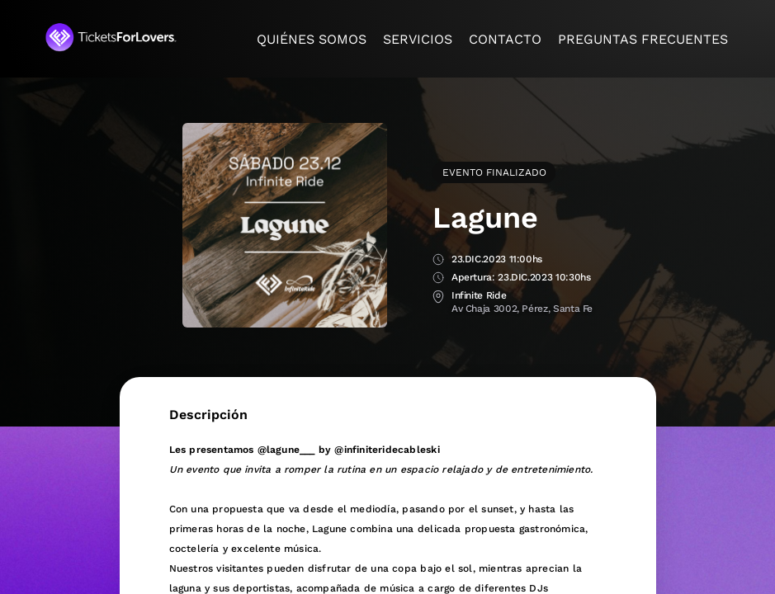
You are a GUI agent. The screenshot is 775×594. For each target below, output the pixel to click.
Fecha (438, 260)
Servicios (417, 39)
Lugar (438, 297)
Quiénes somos (311, 39)
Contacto (505, 39)
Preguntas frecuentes (643, 39)
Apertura (438, 278)
